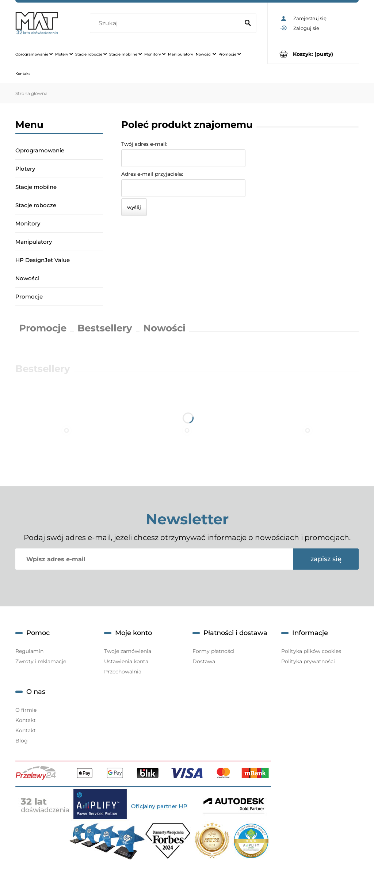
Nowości (27, 278)
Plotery (25, 168)
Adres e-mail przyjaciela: (152, 174)
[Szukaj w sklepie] (166, 23)
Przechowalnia (122, 671)
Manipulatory (33, 241)
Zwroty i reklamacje (40, 661)
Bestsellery (104, 328)
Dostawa (203, 661)
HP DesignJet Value (42, 259)
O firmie (26, 710)
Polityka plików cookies (311, 651)
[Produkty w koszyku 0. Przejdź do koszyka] (313, 54)
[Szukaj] (247, 23)
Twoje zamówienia (127, 651)
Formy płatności (213, 651)
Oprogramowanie (39, 150)
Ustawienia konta (126, 661)
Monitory (27, 223)
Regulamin (29, 651)
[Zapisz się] (326, 559)
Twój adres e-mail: (144, 144)
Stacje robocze (35, 205)
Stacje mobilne (36, 186)
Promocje (29, 296)
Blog (21, 740)
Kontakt (25, 720)
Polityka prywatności (308, 661)
